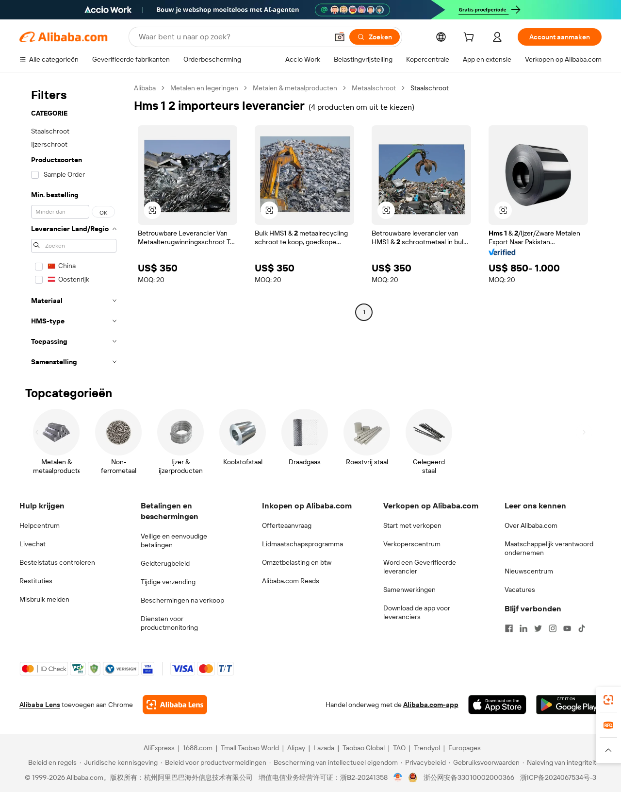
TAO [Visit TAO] (399, 748)
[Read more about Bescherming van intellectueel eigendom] (333, 762)
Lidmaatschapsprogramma (302, 544)
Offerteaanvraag (286, 525)
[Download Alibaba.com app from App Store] (497, 704)
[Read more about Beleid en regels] (51, 762)
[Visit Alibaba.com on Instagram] (552, 628)
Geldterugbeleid (165, 563)
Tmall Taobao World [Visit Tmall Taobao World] (250, 748)
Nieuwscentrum (529, 571)
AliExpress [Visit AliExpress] (159, 748)
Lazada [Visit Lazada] (323, 748)
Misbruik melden (44, 599)
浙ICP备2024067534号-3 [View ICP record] (558, 777)
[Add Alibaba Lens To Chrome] (175, 704)
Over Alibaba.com (531, 525)
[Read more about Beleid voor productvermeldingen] (213, 762)
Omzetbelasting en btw (296, 562)
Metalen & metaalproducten (295, 88)
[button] (339, 37)
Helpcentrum (39, 525)
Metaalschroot (374, 88)
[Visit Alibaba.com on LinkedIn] (523, 628)
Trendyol (427, 748)
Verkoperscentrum (412, 544)
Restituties (35, 581)
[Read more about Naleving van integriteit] (559, 762)
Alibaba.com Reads (290, 581)
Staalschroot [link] (429, 88)
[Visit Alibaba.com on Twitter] (538, 628)
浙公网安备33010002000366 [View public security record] (469, 777)
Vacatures (520, 589)
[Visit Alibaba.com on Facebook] (509, 628)
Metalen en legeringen (204, 88)
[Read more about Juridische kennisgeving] (119, 762)
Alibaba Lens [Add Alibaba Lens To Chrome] (39, 704)
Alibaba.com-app (430, 704)
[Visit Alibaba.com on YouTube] (567, 628)
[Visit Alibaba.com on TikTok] (581, 628)
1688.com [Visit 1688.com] (197, 748)
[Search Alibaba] (232, 37)
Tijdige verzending (168, 582)
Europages (464, 748)
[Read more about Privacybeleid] (423, 762)
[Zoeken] (374, 37)
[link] (608, 699)
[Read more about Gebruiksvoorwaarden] (484, 762)
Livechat (32, 544)
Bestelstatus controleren (57, 562)
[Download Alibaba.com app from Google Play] (569, 704)
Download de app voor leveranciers (416, 612)
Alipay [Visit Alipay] (296, 748)
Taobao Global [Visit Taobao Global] (364, 748)
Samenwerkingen (409, 589)
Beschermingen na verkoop (182, 600)
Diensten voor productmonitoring (169, 623)
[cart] (470, 38)
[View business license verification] (398, 777)
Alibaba (145, 88)
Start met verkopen (412, 525)
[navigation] (73, 228)
